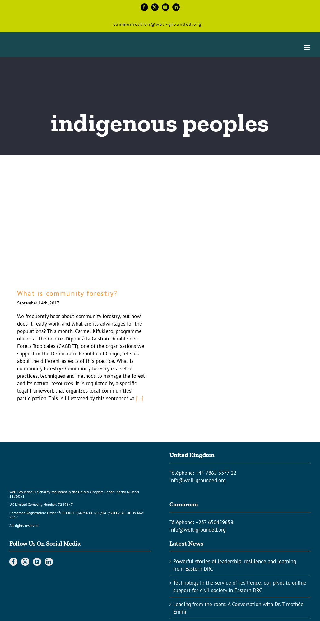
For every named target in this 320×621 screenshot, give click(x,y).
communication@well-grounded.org (157, 24)
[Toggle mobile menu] (307, 47)
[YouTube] (37, 562)
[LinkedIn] (49, 562)
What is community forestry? (67, 293)
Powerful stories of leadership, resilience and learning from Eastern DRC (234, 565)
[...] (139, 398)
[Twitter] (25, 562)
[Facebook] (13, 562)
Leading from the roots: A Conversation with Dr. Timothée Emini (238, 608)
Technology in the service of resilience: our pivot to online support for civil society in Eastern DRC (239, 586)
